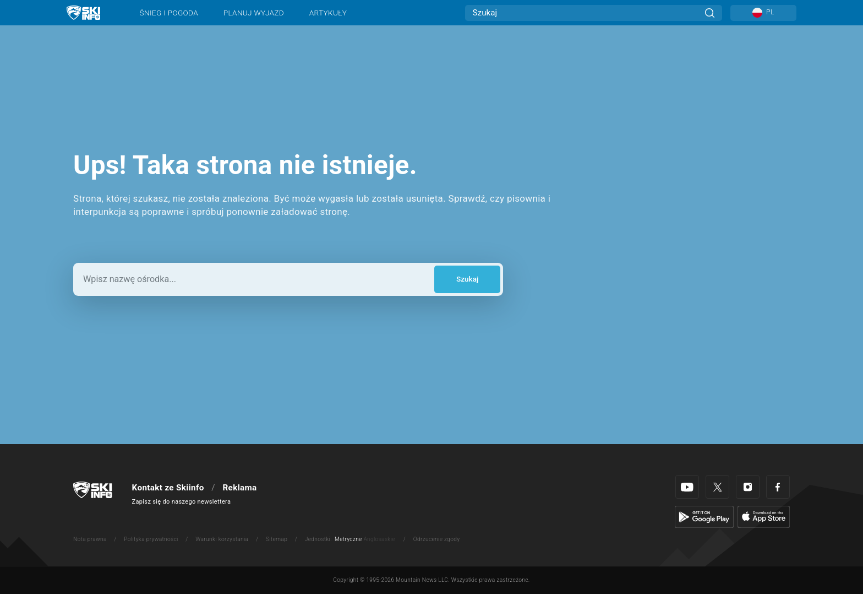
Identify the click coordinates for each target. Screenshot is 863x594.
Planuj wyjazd (253, 12)
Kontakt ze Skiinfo (168, 488)
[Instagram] (748, 487)
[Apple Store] (764, 516)
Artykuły (328, 12)
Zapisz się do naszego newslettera (181, 501)
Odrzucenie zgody (436, 539)
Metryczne (348, 539)
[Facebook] (778, 487)
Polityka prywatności (151, 539)
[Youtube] (687, 487)
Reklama (239, 488)
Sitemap (276, 539)
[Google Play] (704, 516)
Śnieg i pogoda (169, 12)
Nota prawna (90, 539)
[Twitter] (717, 487)
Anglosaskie (379, 539)
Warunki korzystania (221, 539)
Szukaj (467, 278)
